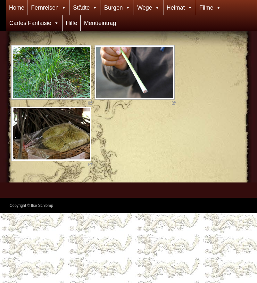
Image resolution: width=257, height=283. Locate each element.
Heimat (176, 7)
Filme (206, 7)
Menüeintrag (100, 23)
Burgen (113, 7)
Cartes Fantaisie (30, 23)
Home (16, 7)
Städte (81, 7)
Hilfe (71, 23)
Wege (144, 7)
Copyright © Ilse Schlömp (31, 205)
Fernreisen (45, 7)
